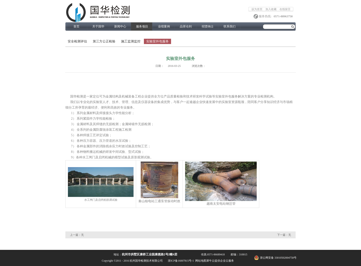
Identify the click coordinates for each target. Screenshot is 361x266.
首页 (76, 26)
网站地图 (200, 260)
